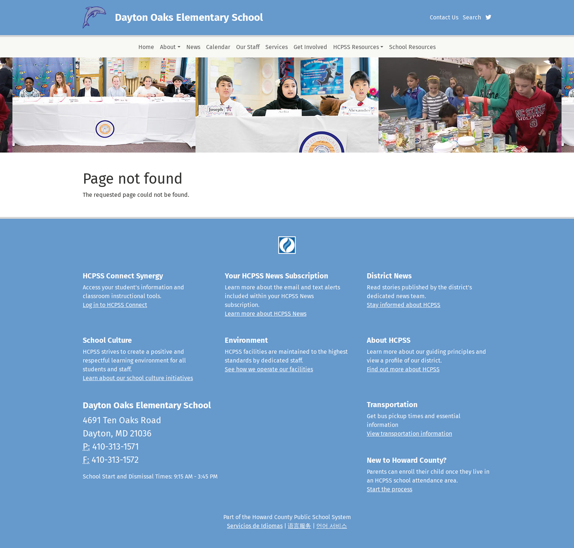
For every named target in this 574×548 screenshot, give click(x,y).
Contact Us (444, 17)
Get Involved (310, 47)
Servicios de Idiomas (255, 525)
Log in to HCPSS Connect (115, 304)
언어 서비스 (331, 525)
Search (472, 17)
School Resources (412, 47)
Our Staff (248, 47)
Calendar (218, 47)
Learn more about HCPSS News (265, 313)
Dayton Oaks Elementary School (189, 17)
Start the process (389, 489)
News (193, 47)
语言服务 (299, 525)
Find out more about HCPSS (403, 369)
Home (146, 47)
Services (276, 47)
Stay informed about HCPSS (403, 304)
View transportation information (409, 433)
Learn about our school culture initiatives (138, 378)
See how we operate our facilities (269, 369)
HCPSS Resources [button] (356, 47)
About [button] (168, 47)
